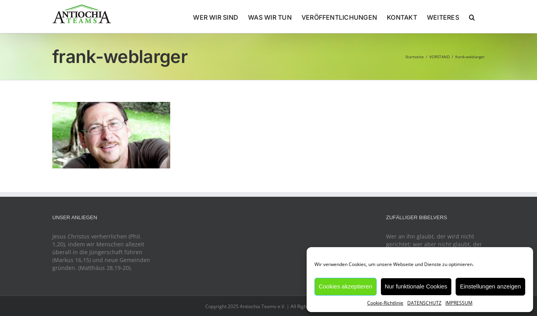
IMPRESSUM (459, 302)
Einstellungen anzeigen (490, 286)
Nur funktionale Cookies (416, 286)
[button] (472, 16)
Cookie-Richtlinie (385, 302)
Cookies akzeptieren (345, 286)
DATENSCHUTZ (424, 302)
